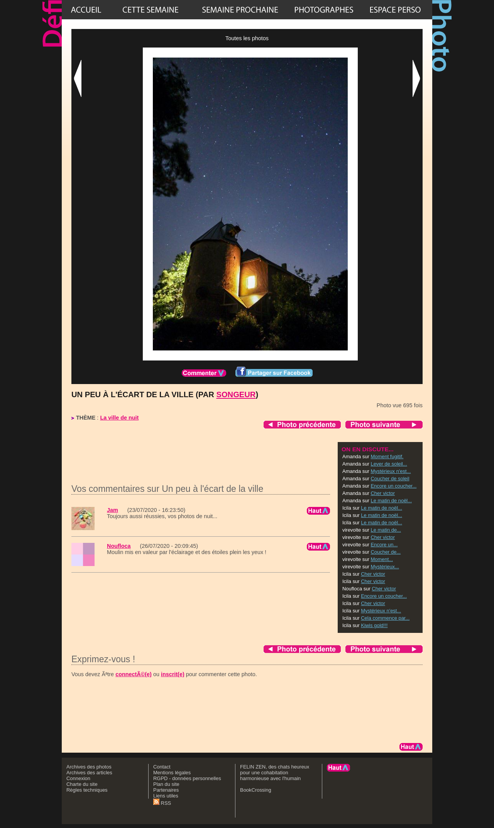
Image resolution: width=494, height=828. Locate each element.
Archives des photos (89, 767)
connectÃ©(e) (133, 674)
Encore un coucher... (393, 486)
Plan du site (166, 784)
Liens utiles (165, 796)
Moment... (381, 559)
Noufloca (119, 546)
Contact (162, 767)
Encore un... (384, 544)
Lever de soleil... (388, 464)
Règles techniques (87, 790)
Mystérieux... (384, 567)
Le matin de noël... (391, 500)
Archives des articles (89, 772)
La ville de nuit (119, 418)
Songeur (235, 394)
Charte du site (82, 784)
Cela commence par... (385, 618)
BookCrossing (255, 790)
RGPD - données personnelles (187, 778)
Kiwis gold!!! (374, 625)
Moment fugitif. (386, 456)
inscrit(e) (172, 674)
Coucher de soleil (389, 478)
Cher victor (382, 493)
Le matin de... (385, 530)
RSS (162, 803)
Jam (112, 510)
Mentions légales (172, 772)
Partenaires (166, 790)
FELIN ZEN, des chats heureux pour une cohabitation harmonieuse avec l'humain (274, 772)
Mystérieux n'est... (390, 471)
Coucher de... (385, 552)
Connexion (78, 778)
